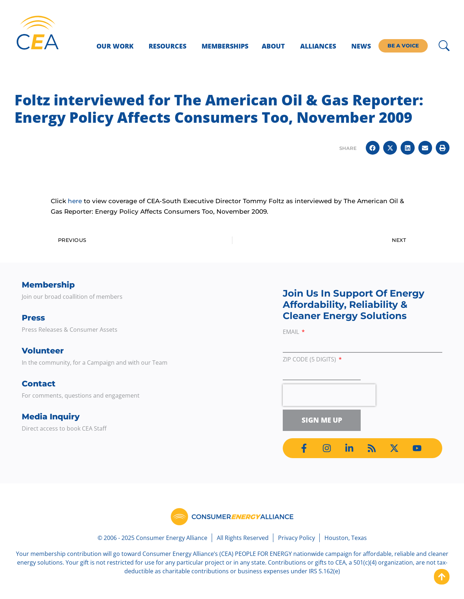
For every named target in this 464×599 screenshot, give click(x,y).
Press (33, 318)
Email (292, 332)
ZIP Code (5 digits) (310, 359)
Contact (38, 384)
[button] (373, 148)
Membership (48, 285)
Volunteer (43, 351)
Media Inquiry (51, 417)
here (75, 201)
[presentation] (329, 395)
